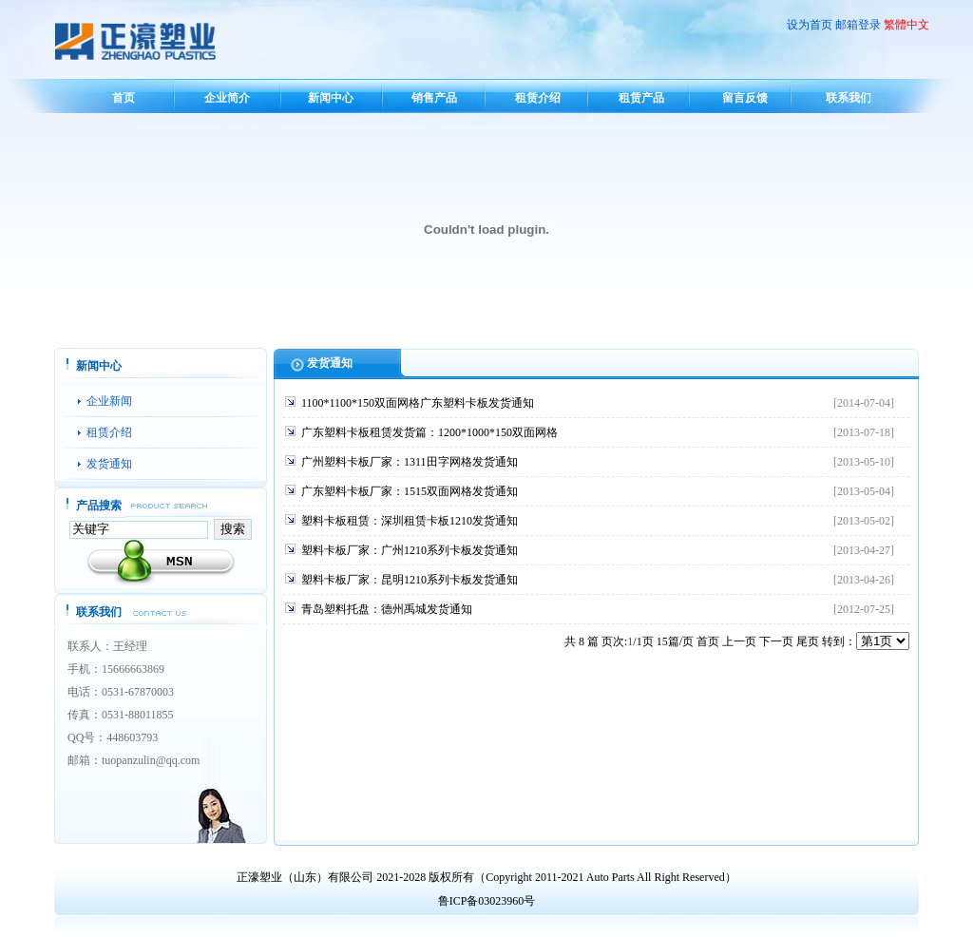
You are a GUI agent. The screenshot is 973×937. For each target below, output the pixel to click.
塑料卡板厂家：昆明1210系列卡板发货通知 (409, 579)
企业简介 (227, 98)
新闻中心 (330, 98)
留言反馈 (745, 98)
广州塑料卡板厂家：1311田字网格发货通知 (409, 461)
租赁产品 (641, 98)
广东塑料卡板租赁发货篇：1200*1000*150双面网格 (429, 432)
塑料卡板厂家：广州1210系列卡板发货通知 (409, 550)
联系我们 (848, 98)
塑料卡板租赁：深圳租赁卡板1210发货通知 (409, 520)
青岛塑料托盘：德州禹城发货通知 (386, 609)
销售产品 (434, 98)
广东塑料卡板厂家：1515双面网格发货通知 (409, 491)
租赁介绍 (538, 98)
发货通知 (109, 463)
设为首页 (809, 24)
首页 (123, 98)
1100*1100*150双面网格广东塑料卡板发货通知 (417, 403)
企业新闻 (109, 401)
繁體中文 (906, 24)
